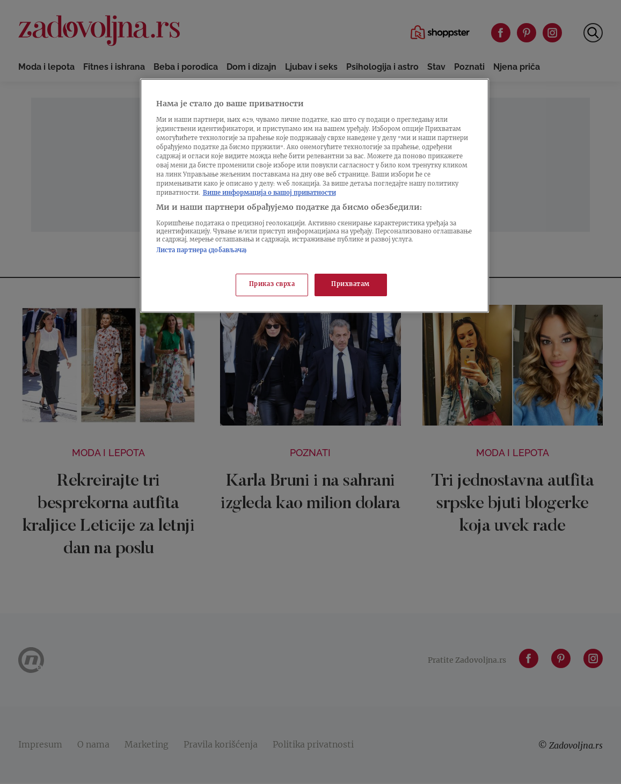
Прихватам (350, 285)
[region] (314, 195)
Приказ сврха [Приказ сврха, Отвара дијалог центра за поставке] (272, 285)
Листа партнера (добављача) (201, 251)
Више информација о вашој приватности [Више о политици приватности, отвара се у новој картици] (269, 193)
